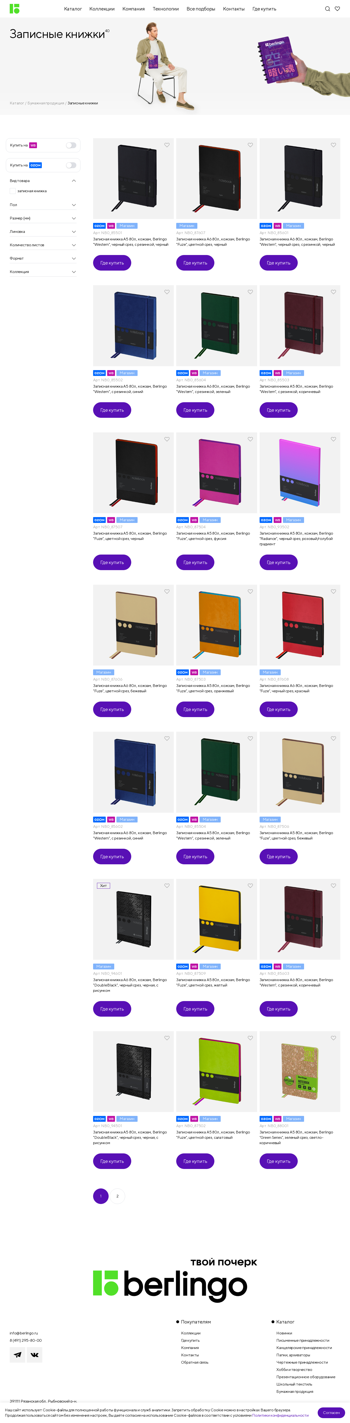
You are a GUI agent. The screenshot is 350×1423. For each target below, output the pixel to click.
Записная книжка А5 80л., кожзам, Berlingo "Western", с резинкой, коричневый (296, 389)
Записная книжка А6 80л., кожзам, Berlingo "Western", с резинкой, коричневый (296, 982)
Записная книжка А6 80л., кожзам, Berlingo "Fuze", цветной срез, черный (213, 242)
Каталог (17, 103)
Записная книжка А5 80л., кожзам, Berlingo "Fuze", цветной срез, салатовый (213, 1135)
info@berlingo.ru (24, 1333)
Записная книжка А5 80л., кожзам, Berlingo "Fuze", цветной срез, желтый (213, 982)
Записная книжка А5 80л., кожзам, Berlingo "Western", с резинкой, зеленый (213, 835)
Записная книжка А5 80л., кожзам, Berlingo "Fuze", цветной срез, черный (130, 536)
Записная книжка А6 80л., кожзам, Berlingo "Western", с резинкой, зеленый (213, 389)
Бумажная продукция (45, 103)
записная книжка (32, 191)
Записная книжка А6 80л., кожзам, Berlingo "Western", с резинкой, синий (130, 835)
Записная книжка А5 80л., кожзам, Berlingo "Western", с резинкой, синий (130, 389)
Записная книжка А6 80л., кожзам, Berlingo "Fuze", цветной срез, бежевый (130, 688)
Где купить (112, 262)
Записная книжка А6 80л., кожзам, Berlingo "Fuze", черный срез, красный (296, 688)
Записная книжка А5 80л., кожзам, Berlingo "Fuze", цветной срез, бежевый (296, 835)
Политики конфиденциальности (280, 1415)
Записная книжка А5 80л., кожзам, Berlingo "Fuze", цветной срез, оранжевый (213, 688)
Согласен (331, 1412)
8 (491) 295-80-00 (26, 1340)
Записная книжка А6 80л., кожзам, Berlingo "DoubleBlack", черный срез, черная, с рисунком (130, 985)
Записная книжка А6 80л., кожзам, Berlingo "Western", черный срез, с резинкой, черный (297, 242)
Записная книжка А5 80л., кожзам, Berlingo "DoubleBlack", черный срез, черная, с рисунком (130, 1137)
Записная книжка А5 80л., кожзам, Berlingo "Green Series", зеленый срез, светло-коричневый (296, 1137)
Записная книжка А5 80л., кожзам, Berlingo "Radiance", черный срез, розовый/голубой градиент (296, 538)
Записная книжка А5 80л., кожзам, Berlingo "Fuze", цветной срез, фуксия (213, 536)
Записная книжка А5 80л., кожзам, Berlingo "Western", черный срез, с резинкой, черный (130, 242)
